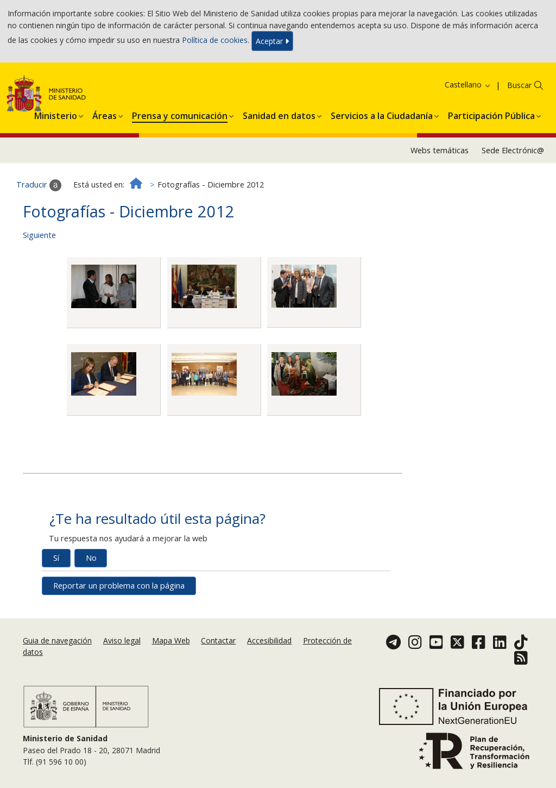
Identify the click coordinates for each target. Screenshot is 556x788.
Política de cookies (215, 40)
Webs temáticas (439, 150)
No (91, 558)
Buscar (519, 85)
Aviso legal (122, 640)
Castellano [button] (468, 84)
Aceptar (272, 41)
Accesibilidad (269, 640)
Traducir (38, 185)
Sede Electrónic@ (513, 150)
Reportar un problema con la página (119, 585)
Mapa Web (171, 640)
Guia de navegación (57, 640)
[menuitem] (56, 114)
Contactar (218, 640)
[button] (56, 114)
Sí (56, 558)
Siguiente (39, 235)
